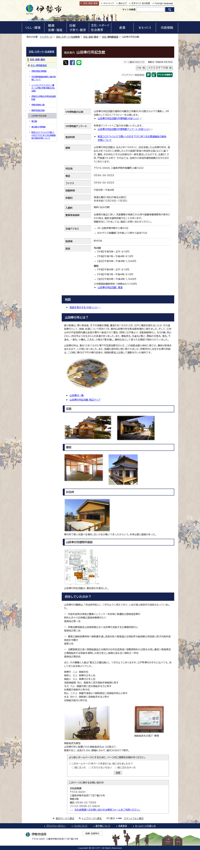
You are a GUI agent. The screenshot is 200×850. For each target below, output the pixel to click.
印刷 (139, 68)
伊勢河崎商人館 (38, 105)
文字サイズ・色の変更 (140, 3)
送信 (118, 773)
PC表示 (111, 818)
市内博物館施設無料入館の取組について (43, 78)
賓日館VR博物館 (38, 127)
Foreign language (164, 3)
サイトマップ (108, 3)
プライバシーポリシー (56, 826)
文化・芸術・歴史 (90, 37)
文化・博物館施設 (110, 37)
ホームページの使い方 (145, 826)
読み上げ (123, 3)
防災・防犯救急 (90, 3)
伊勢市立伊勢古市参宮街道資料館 (43, 97)
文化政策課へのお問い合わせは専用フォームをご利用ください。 (107, 810)
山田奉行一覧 (77, 395)
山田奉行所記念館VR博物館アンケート (125, 129)
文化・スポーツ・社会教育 (68, 37)
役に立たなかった (126, 767)
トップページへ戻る (92, 818)
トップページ (46, 37)
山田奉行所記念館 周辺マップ (85, 400)
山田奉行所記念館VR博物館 (120, 118)
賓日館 (34, 121)
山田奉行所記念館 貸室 (110, 287)
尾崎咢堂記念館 (38, 110)
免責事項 (122, 826)
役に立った (80, 767)
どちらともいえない (101, 767)
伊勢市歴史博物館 (38, 71)
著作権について (102, 826)
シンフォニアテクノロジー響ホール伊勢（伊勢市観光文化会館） (43, 88)
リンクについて (81, 826)
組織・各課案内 (92, 833)
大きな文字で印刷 (158, 68)
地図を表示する (85, 307)
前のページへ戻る (65, 818)
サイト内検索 (128, 9)
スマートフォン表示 (134, 818)
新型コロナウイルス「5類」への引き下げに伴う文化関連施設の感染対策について (43, 135)
